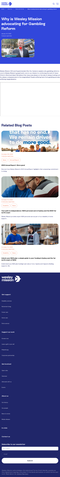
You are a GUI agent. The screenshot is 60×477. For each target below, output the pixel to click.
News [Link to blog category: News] (4, 160)
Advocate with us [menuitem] (6, 381)
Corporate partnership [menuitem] (8, 355)
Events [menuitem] (3, 387)
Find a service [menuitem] (5, 323)
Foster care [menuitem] (5, 312)
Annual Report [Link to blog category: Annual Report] (14, 160)
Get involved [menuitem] (6, 364)
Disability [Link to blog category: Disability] (6, 205)
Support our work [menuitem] (8, 332)
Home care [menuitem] (5, 318)
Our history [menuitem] (5, 402)
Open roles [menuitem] (5, 370)
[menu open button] (57, 4)
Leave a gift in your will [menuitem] (8, 344)
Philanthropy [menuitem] (5, 349)
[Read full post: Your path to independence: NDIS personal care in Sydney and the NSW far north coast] (30, 186)
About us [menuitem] (5, 396)
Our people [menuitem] (5, 408)
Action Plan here (22, 474)
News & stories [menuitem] (6, 413)
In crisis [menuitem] (4, 428)
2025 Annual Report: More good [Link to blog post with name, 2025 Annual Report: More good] (13, 165)
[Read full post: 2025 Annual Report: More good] (30, 141)
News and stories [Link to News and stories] (20, 9)
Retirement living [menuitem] (6, 306)
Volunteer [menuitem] (4, 376)
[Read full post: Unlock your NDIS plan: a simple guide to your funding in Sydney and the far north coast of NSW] (30, 234)
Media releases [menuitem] (6, 419)
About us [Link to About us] (10, 9)
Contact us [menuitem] (6, 437)
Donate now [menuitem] (5, 338)
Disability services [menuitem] (7, 301)
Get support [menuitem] (6, 295)
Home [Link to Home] (2, 9)
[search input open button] (53, 4)
